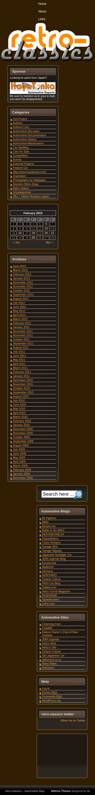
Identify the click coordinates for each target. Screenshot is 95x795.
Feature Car (20, 167)
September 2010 (23, 392)
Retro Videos (21, 188)
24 (26, 237)
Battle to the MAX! (53, 530)
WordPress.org (51, 700)
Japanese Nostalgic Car (57, 554)
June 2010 (19, 404)
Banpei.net (48, 526)
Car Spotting (20, 147)
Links (41, 19)
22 (13, 237)
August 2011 (21, 347)
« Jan (16, 242)
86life (45, 522)
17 (26, 233)
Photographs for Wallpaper (29, 180)
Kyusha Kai (49, 562)
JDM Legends (50, 639)
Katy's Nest (49, 643)
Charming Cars (51, 623)
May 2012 (19, 310)
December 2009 (23, 428)
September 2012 (23, 294)
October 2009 (21, 437)
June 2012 (19, 306)
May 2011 (19, 359)
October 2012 (21, 290)
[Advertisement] (62, 756)
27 (46, 237)
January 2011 (21, 376)
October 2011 (21, 339)
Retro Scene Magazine (56, 591)
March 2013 (20, 270)
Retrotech (48, 667)
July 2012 (19, 302)
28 (52, 237)
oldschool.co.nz (51, 659)
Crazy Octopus (51, 542)
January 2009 (21, 473)
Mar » (49, 242)
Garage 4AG (50, 546)
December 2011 (23, 331)
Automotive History (24, 139)
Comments (52, 696)
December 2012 (23, 282)
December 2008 (23, 477)
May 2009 (19, 457)
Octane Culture (51, 579)
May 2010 (19, 408)
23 (20, 237)
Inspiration (19, 175)
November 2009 (23, 433)
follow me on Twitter (73, 720)
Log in (46, 688)
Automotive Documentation (29, 135)
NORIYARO (49, 575)
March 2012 (20, 318)
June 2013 (19, 266)
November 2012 (23, 286)
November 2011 (23, 335)
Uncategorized (22, 192)
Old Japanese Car (53, 655)
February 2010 (22, 420)
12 (39, 228)
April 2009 (19, 461)
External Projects (23, 163)
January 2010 (21, 424)
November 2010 (23, 384)
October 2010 (21, 388)
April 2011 (19, 363)
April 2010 (19, 412)
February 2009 (22, 469)
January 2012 (21, 327)
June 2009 (19, 453)
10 (26, 228)
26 (39, 237)
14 (52, 228)
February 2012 (22, 323)
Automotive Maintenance (28, 143)
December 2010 (23, 380)
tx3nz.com (48, 603)
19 (39, 233)
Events (17, 159)
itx (88, 790)
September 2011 (23, 343)
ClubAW (47, 628)
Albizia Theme (61, 790)
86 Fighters (49, 518)
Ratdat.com (49, 587)
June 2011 (19, 355)
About (42, 11)
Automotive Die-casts (26, 131)
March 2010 (20, 416)
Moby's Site (49, 647)
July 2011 (19, 351)
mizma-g (47, 571)
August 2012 (21, 298)
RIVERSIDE (49, 595)
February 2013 (22, 274)
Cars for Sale (21, 151)
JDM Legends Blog (54, 558)
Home (42, 4)
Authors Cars (21, 127)
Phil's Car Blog (51, 583)
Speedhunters (51, 599)
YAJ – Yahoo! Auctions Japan (31, 196)
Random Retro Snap (25, 184)
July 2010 (19, 400)
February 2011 (22, 371)
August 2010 (21, 396)
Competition (20, 155)
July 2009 (19, 449)
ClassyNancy (50, 538)
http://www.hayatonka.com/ (29, 171)
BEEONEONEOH (53, 534)
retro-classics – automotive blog (24, 790)
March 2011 (20, 367)
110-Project (20, 118)
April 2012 (19, 314)
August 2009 (21, 445)
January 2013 (21, 278)
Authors (18, 122)
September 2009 (23, 441)
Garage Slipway (52, 550)
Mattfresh (48, 566)
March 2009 (20, 465)
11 (33, 228)
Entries (49, 692)
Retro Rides (49, 663)
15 (13, 233)
